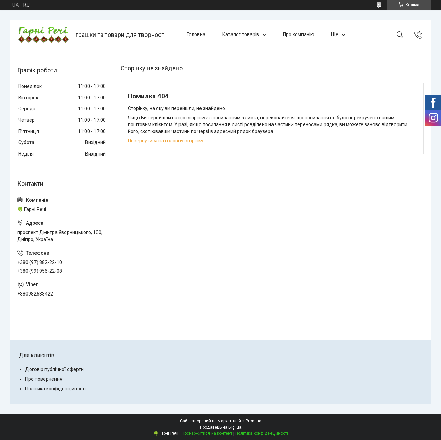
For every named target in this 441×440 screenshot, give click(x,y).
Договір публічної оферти (54, 369)
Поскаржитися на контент (207, 433)
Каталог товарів (240, 34)
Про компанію (298, 34)
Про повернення (43, 379)
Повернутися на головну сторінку (165, 140)
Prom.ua (253, 421)
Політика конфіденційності (55, 388)
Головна (196, 34)
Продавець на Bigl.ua (221, 427)
